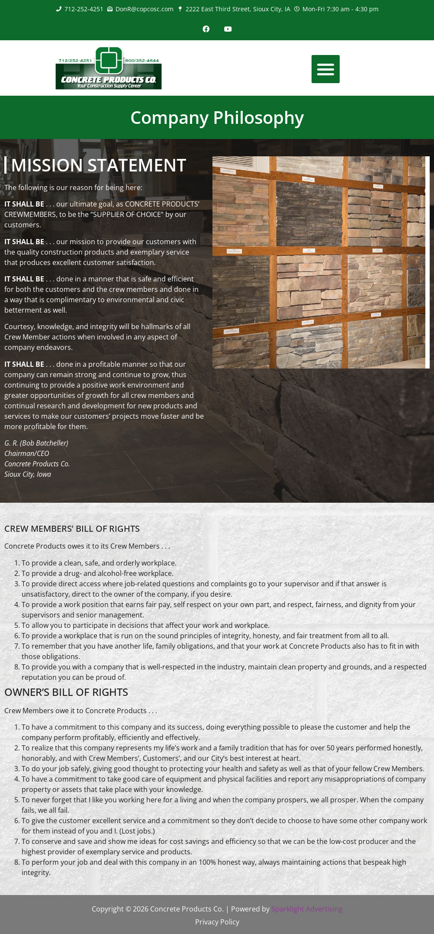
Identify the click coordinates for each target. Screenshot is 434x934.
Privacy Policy (217, 922)
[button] (326, 69)
